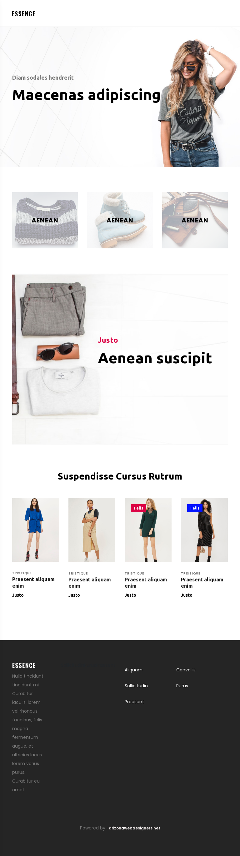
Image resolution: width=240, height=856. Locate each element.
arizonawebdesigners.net (134, 828)
